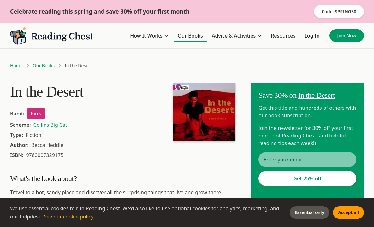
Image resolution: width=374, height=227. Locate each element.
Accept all (348, 212)
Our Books (190, 35)
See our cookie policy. (69, 216)
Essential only (309, 212)
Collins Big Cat (50, 124)
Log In (311, 35)
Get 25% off (307, 178)
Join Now (346, 35)
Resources (283, 35)
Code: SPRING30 (339, 12)
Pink (36, 113)
